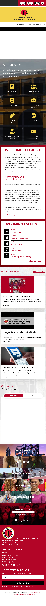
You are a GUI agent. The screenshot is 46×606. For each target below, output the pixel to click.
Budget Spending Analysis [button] (24, 530)
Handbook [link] (12, 104)
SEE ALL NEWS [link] (39, 271)
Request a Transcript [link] (12, 120)
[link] (21, 3)
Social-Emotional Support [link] (12, 136)
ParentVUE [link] (33, 104)
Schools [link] (33, 119)
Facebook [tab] (13, 405)
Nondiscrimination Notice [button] (24, 519)
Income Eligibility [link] (8, 571)
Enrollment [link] (12, 90)
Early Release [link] (16, 232)
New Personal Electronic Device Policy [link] (17, 374)
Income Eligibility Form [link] (21, 340)
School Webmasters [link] (35, 601)
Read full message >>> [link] (11, 215)
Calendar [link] (5, 562)
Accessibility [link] (15, 604)
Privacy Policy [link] (28, 596)
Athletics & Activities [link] (9, 567)
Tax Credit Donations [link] (33, 136)
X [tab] (32, 405)
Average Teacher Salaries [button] (24, 524)
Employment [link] (33, 90)
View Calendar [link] (35, 261)
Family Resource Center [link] (10, 564)
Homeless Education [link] (9, 569)
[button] (44, 28)
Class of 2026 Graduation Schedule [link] (15, 296)
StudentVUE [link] (34, 107)
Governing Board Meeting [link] (21, 238)
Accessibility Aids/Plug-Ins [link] (27, 604)
